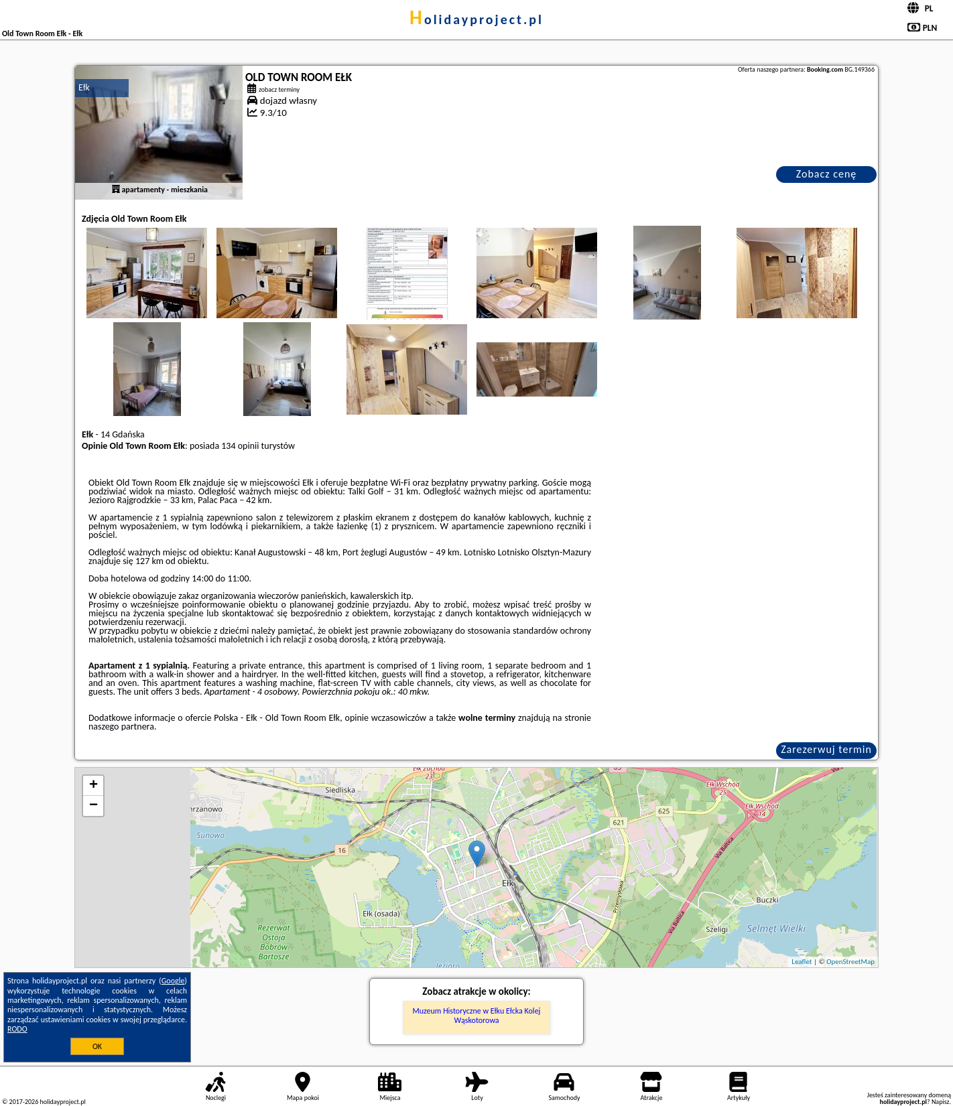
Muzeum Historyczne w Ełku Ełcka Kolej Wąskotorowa (477, 1015)
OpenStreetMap (850, 961)
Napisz (941, 1101)
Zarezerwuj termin (826, 749)
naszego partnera (121, 726)
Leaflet (801, 961)
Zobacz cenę (826, 173)
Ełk (84, 87)
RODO (17, 1029)
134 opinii (240, 446)
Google (173, 980)
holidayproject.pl (476, 19)
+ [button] (93, 786)
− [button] (93, 806)
